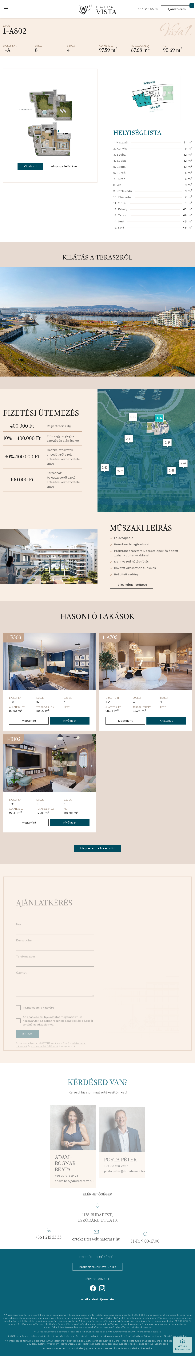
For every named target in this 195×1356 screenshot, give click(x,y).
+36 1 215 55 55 (147, 9)
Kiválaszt (30, 166)
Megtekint (29, 720)
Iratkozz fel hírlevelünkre (97, 1267)
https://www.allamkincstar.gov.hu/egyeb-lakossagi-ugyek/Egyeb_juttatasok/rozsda (104, 1327)
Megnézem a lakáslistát (97, 848)
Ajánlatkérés (179, 8)
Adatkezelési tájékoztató (97, 1299)
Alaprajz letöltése (64, 166)
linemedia (146, 1348)
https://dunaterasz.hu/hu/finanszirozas (130, 1331)
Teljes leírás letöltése (131, 584)
